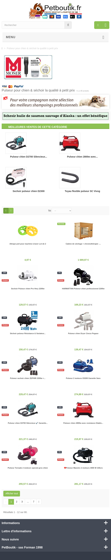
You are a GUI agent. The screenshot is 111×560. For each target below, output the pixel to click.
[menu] (98, 25)
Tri (49, 210)
